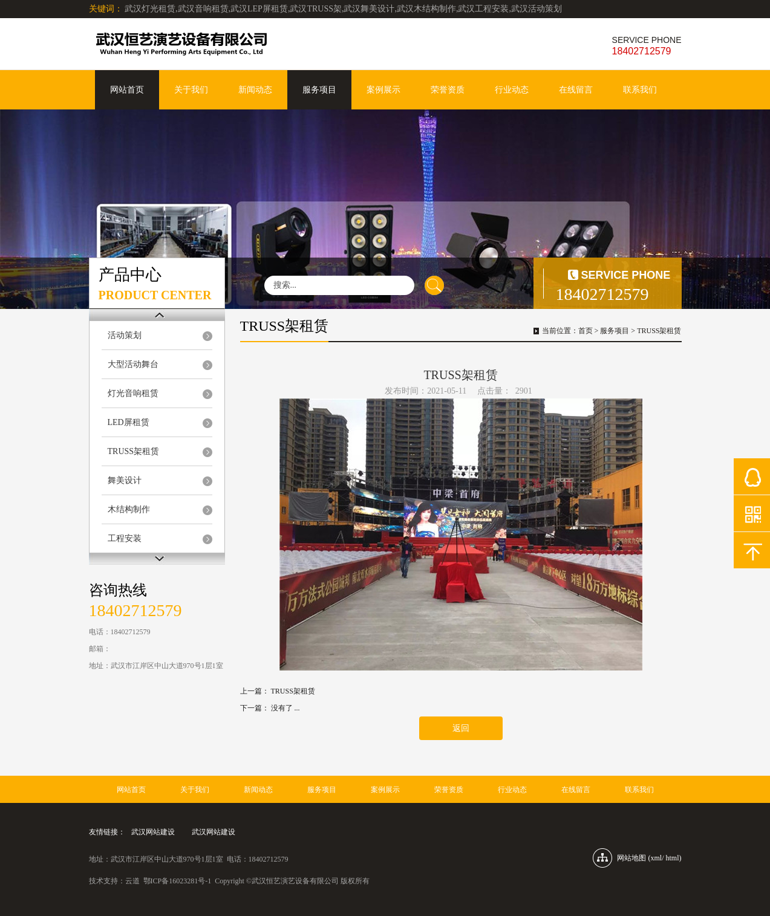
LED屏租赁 (128, 422)
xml (656, 858)
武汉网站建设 (153, 832)
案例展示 (383, 89)
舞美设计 (125, 480)
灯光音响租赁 (133, 393)
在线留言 (576, 89)
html (672, 858)
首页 (585, 330)
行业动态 (512, 89)
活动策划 (125, 335)
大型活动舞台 (133, 364)
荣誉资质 (448, 89)
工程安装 (125, 538)
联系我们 (640, 89)
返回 (460, 728)
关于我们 (191, 89)
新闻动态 (255, 89)
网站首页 (127, 89)
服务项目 (319, 89)
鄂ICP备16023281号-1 (177, 881)
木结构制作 (129, 509)
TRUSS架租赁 (134, 451)
